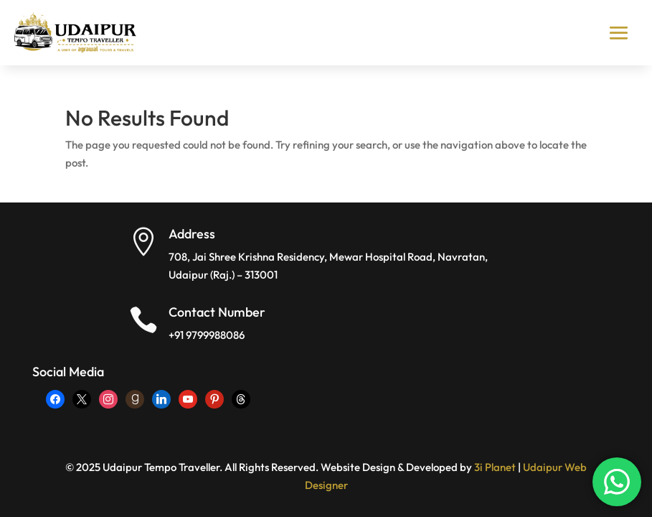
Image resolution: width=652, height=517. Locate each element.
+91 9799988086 (207, 335)
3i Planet (495, 467)
